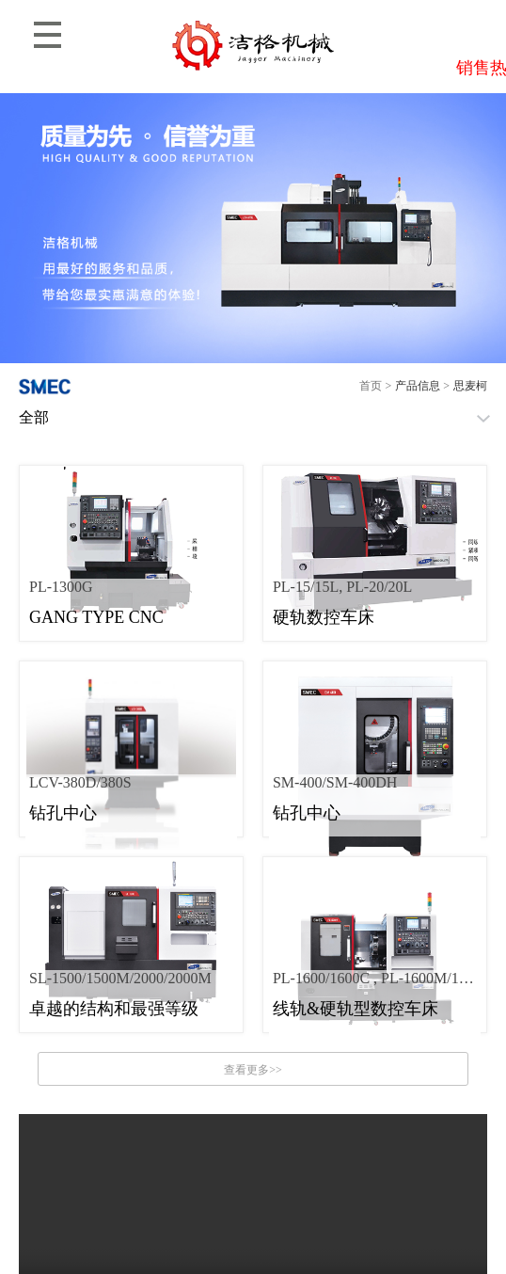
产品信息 (417, 385)
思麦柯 (470, 385)
